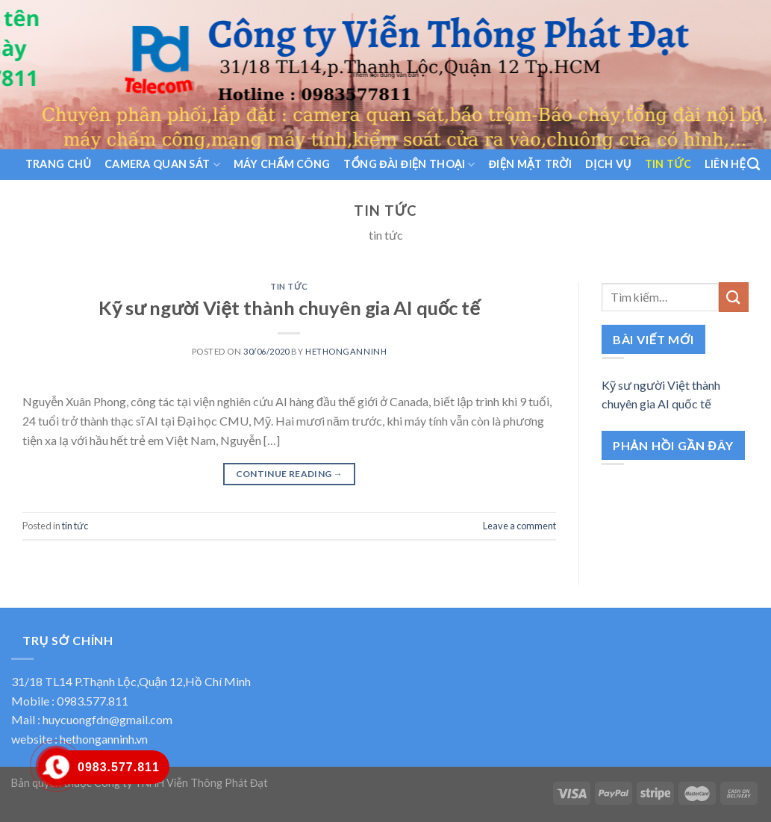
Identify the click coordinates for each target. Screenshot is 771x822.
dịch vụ (608, 164)
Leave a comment (519, 526)
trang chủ (58, 164)
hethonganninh (346, 351)
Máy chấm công (282, 164)
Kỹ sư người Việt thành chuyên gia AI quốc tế (289, 307)
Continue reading (289, 474)
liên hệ (725, 164)
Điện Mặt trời (530, 164)
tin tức (668, 164)
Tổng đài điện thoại (409, 165)
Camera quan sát (162, 165)
